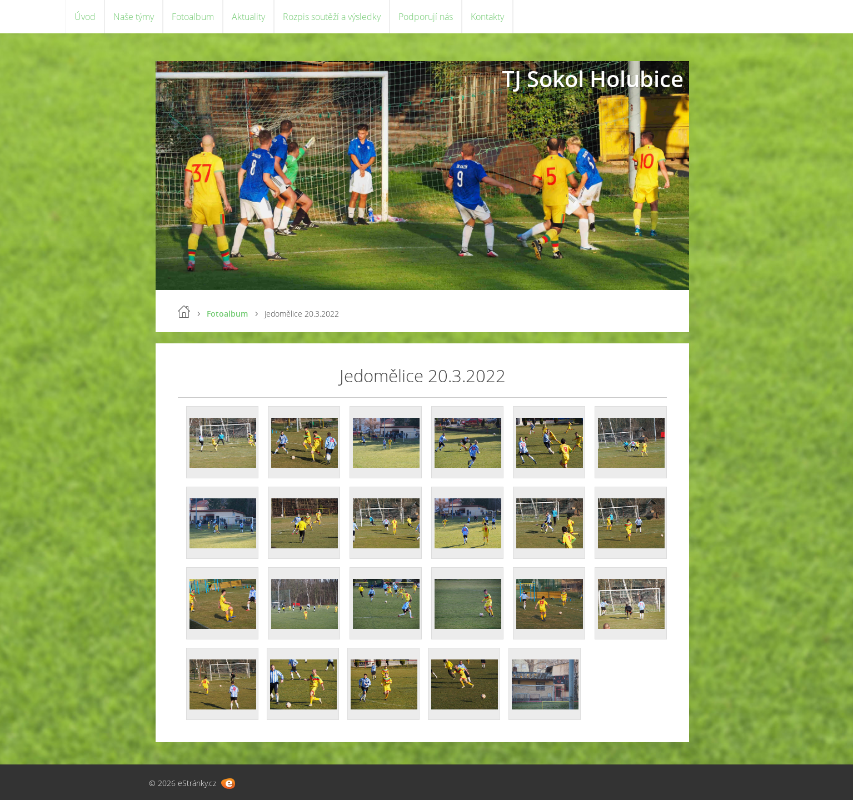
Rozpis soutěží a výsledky (332, 17)
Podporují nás (425, 17)
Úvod (85, 17)
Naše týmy (133, 17)
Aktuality (248, 17)
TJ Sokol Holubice (593, 78)
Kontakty (487, 17)
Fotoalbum (193, 17)
